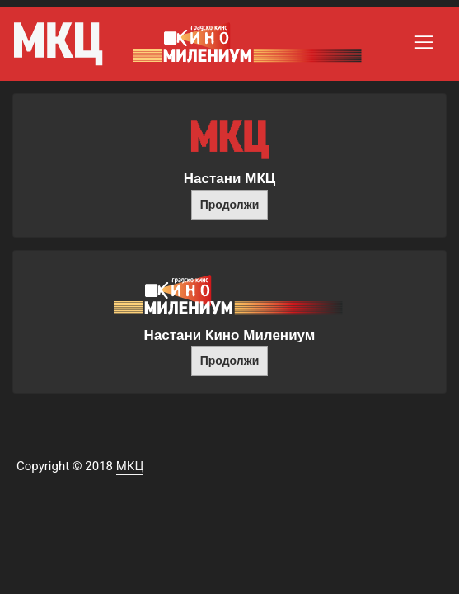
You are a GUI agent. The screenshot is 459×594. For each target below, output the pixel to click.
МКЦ (130, 466)
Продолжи (230, 204)
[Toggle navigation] (423, 42)
